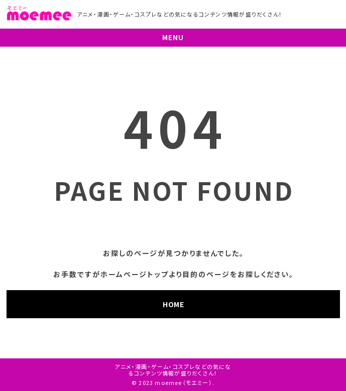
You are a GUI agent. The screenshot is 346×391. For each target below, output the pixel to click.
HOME (173, 304)
